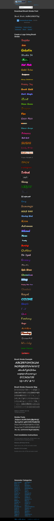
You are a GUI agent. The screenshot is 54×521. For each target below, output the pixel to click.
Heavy (17, 497)
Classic (17, 488)
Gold (16, 494)
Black (16, 484)
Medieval (28, 499)
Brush (24, 29)
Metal (16, 500)
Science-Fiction (29, 506)
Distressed (18, 29)
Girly (27, 491)
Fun (16, 491)
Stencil (16, 512)
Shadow (28, 508)
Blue (27, 484)
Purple (27, 503)
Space (16, 511)
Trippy (16, 514)
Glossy (17, 493)
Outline (28, 502)
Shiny (27, 509)
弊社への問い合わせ (20, 519)
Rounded (17, 506)
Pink (16, 503)
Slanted (30, 29)
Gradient (28, 494)
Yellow (27, 516)
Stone (27, 512)
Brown (16, 485)
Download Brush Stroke (24, 20)
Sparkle (27, 511)
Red (16, 505)
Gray (16, 496)
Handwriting (18, 27)
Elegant (17, 490)
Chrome (28, 487)
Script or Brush (27, 27)
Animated (28, 482)
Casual (17, 487)
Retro (27, 505)
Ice (15, 499)
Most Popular (18, 482)
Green (27, 496)
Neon (27, 500)
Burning (27, 485)
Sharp (16, 509)
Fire (26, 490)
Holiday (27, 497)
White (16, 516)
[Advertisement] (7, 32)
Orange (17, 502)
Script (16, 508)
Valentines (28, 514)
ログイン (36, 5)
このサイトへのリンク (33, 519)
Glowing (28, 493)
